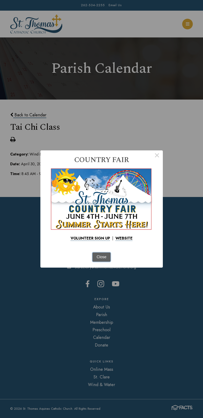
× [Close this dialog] (157, 156)
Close (101, 257)
